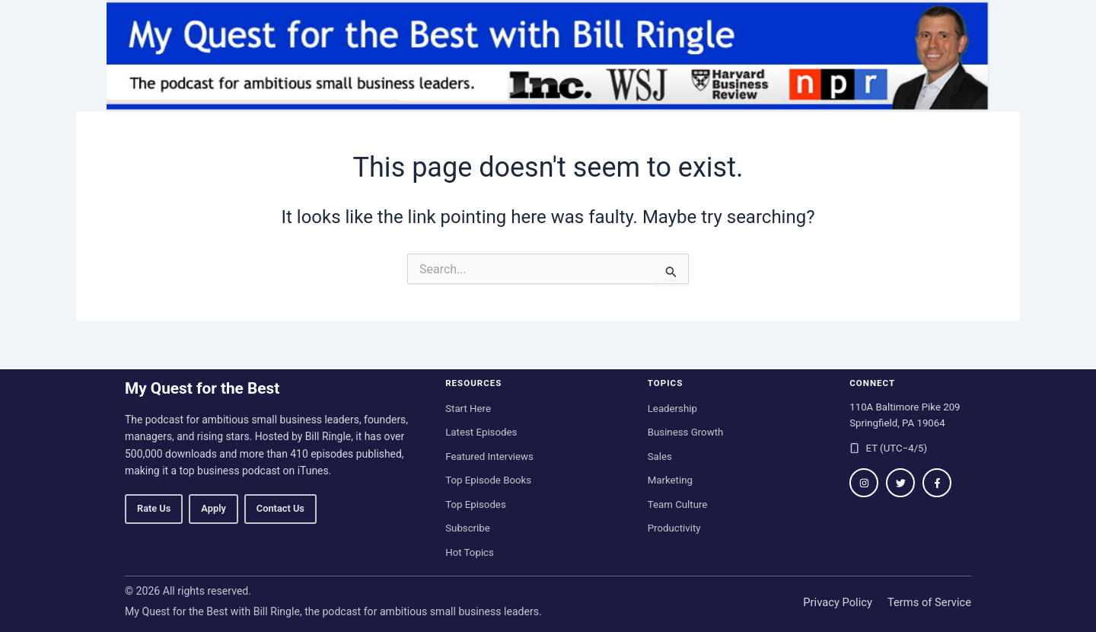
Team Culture (678, 504)
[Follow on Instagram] (863, 482)
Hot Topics (469, 552)
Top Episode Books (488, 480)
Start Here (468, 408)
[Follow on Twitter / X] (900, 482)
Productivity (674, 528)
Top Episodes (475, 504)
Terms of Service (929, 602)
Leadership (672, 408)
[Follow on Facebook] (936, 482)
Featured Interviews (489, 456)
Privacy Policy (837, 602)
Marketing (670, 480)
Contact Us (280, 508)
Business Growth (686, 432)
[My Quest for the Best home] (548, 56)
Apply (213, 508)
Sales (660, 456)
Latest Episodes (481, 432)
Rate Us (153, 508)
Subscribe (467, 528)
